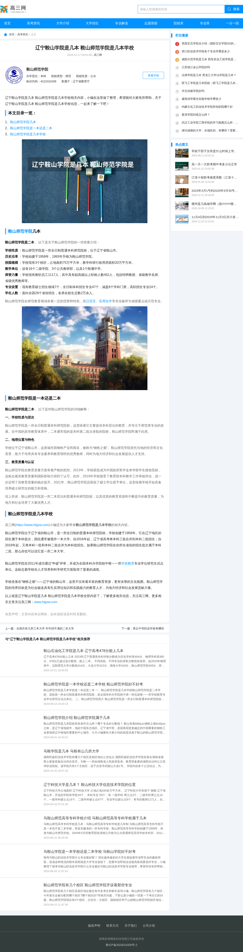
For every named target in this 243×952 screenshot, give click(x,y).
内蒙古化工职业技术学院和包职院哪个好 (207, 106)
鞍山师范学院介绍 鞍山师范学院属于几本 (77, 718)
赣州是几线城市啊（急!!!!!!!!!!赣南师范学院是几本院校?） (215, 203)
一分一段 (232, 23)
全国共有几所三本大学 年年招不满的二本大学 (45, 628)
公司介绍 (149, 925)
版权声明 (94, 925)
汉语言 (91, 301)
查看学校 (153, 75)
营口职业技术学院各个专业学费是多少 (206, 51)
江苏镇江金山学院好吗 (196, 67)
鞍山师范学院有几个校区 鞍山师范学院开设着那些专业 (88, 885)
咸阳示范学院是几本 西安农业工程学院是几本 (210, 59)
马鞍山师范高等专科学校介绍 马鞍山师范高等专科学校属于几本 (95, 818)
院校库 (178, 23)
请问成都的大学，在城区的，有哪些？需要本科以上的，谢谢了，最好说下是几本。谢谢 (210, 130)
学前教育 (127, 563)
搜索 (236, 9)
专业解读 (121, 23)
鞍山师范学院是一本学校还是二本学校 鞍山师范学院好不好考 (93, 684)
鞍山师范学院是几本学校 (28, 134)
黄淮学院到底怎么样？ (196, 114)
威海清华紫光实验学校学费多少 (201, 98)
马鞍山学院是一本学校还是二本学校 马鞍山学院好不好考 (90, 852)
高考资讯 (33, 23)
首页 (7, 23)
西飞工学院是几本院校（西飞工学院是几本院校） (210, 83)
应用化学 (105, 301)
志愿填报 (150, 23)
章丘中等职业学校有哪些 (148, 628)
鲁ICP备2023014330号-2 (121, 945)
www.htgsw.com (45, 602)
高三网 (98, 54)
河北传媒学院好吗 (193, 91)
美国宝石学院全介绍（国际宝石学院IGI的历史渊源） (210, 43)
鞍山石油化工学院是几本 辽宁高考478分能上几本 (84, 651)
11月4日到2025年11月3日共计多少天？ (215, 217)
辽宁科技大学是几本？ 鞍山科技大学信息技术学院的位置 (90, 785)
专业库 (205, 23)
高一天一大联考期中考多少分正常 (214, 164)
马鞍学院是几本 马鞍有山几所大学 (71, 751)
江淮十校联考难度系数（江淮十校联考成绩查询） (215, 177)
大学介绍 (62, 23)
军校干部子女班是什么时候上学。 (214, 151)
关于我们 (131, 925)
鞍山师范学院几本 (23, 122)
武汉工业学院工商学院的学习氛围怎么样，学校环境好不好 (210, 122)
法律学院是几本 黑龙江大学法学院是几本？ (209, 75)
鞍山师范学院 (37, 69)
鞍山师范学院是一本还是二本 (31, 128)
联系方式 (112, 925)
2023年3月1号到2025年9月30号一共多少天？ (215, 190)
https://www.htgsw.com (32, 525)
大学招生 (92, 23)
